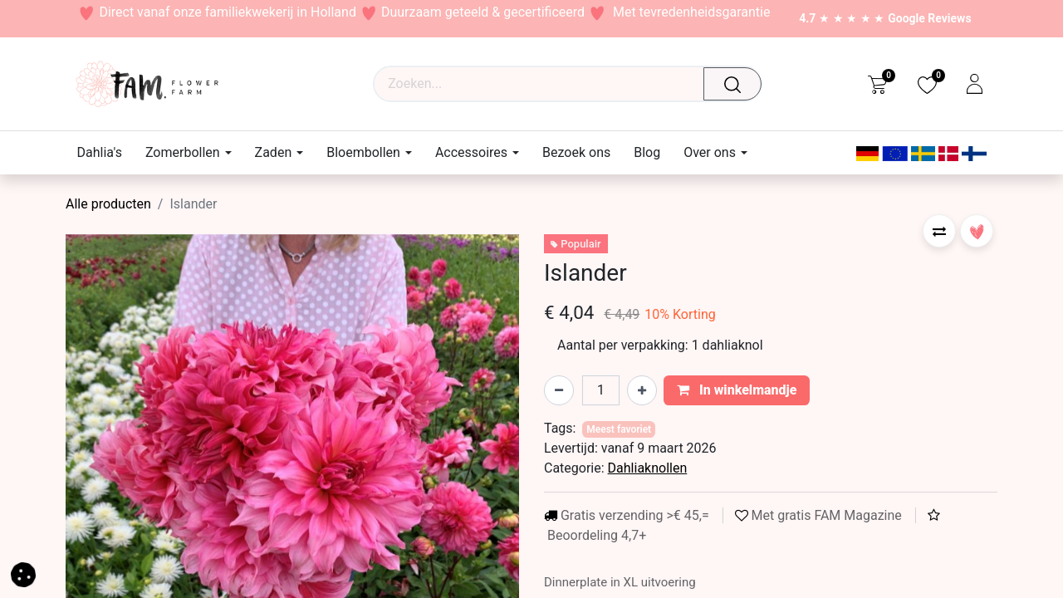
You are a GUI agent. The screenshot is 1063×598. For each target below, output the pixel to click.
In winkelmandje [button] (737, 390)
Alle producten (108, 204)
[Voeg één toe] (642, 390)
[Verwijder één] (559, 390)
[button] (939, 231)
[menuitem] (105, 152)
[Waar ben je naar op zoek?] (737, 83)
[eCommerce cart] (877, 84)
